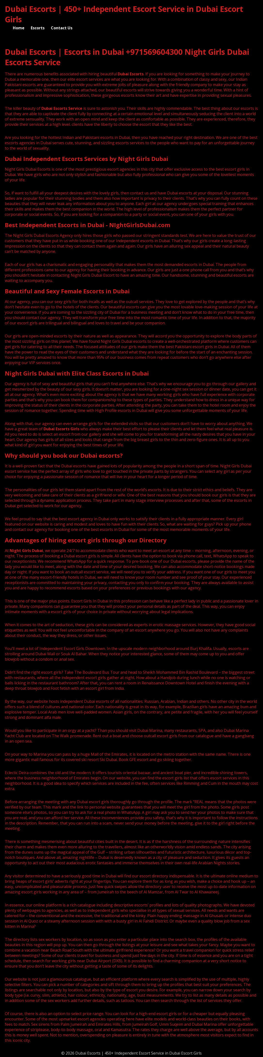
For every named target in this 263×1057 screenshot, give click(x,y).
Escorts (38, 28)
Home (18, 28)
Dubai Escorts (131, 74)
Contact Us (61, 28)
